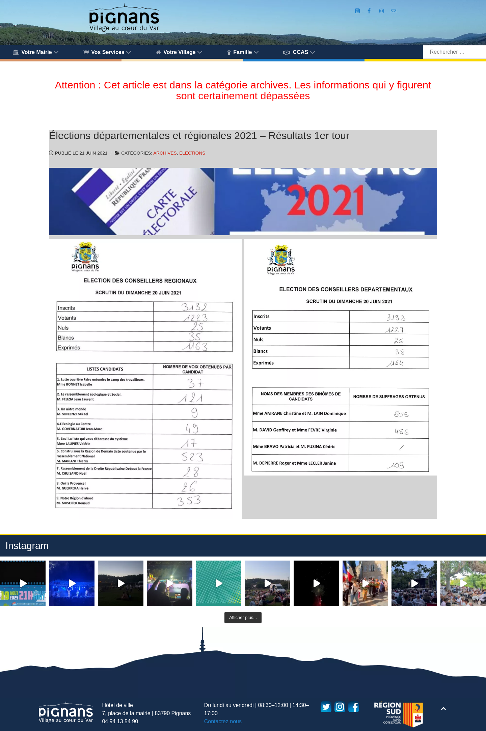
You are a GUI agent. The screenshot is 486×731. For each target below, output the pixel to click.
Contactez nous (223, 721)
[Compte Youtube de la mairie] (358, 11)
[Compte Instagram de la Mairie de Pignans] (382, 11)
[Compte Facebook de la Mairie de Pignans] (369, 11)
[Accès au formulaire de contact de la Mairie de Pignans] (394, 11)
